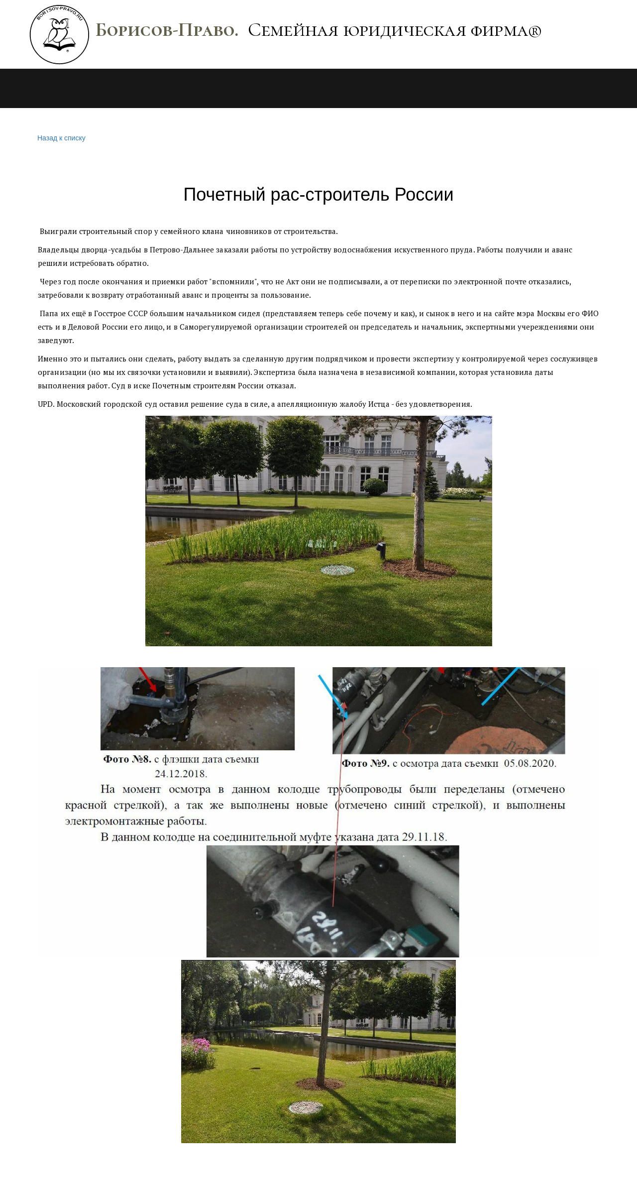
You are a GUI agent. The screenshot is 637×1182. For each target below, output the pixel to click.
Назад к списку (60, 138)
